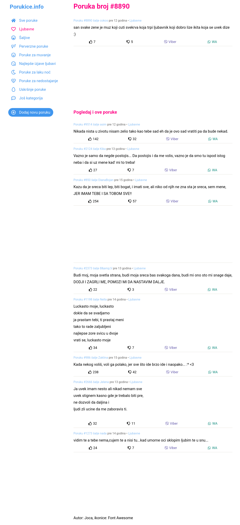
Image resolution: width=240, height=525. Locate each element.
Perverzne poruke (29, 46)
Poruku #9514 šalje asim (90, 124)
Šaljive (20, 37)
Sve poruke (24, 20)
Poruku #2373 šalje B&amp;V (93, 268)
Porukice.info (27, 6)
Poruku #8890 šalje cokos (91, 20)
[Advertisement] (153, 74)
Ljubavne (22, 29)
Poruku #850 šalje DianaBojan (93, 180)
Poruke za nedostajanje (34, 81)
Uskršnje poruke (28, 89)
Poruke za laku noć (31, 72)
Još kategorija (27, 98)
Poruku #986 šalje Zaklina (91, 357)
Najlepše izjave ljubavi (33, 63)
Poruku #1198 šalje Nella (90, 299)
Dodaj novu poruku (30, 112)
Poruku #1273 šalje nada (90, 433)
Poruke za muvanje (31, 55)
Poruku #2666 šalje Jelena (91, 382)
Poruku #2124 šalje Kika (90, 149)
